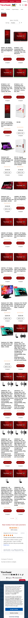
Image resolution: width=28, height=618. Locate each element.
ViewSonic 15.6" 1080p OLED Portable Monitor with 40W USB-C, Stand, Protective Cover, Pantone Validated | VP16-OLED (7, 306)
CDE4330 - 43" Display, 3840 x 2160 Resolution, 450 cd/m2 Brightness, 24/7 (7, 235)
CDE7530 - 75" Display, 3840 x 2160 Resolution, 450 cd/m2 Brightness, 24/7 (7, 270)
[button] (7, 62)
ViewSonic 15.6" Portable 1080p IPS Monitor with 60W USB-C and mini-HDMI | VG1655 (7, 160)
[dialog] (14, 599)
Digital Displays (15, 9)
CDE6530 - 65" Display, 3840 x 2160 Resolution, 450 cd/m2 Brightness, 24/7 (20, 235)
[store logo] (8, 5)
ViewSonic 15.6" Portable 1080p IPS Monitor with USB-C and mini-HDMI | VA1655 (7, 199)
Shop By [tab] (4, 15)
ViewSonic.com (4, 1)
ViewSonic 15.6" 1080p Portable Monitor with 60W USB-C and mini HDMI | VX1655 (7, 345)
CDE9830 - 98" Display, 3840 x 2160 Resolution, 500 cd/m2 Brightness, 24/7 (20, 199)
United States (17, 578)
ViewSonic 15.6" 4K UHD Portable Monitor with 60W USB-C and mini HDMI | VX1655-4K (20, 305)
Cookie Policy (7, 593)
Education (12, 1)
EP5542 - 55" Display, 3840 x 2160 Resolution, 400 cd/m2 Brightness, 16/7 (7, 50)
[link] (15, 550)
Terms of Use (14, 593)
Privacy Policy (16, 592)
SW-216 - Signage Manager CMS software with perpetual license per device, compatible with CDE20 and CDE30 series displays (20, 160)
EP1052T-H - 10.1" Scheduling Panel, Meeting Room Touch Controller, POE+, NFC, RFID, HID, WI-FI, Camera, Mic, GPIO (7, 87)
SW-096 (18, 122)
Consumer (24, 1)
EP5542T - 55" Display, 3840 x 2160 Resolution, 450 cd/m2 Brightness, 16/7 (7, 124)
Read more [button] (8, 545)
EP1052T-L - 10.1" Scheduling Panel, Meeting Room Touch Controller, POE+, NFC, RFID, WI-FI (20, 50)
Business (18, 1)
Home (2, 9)
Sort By (7, 23)
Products (8, 9)
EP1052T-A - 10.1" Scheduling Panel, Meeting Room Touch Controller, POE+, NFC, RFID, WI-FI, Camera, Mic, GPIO (20, 87)
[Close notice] (22, 586)
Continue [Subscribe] (22, 580)
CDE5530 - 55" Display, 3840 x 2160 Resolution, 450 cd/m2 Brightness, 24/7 (20, 270)
